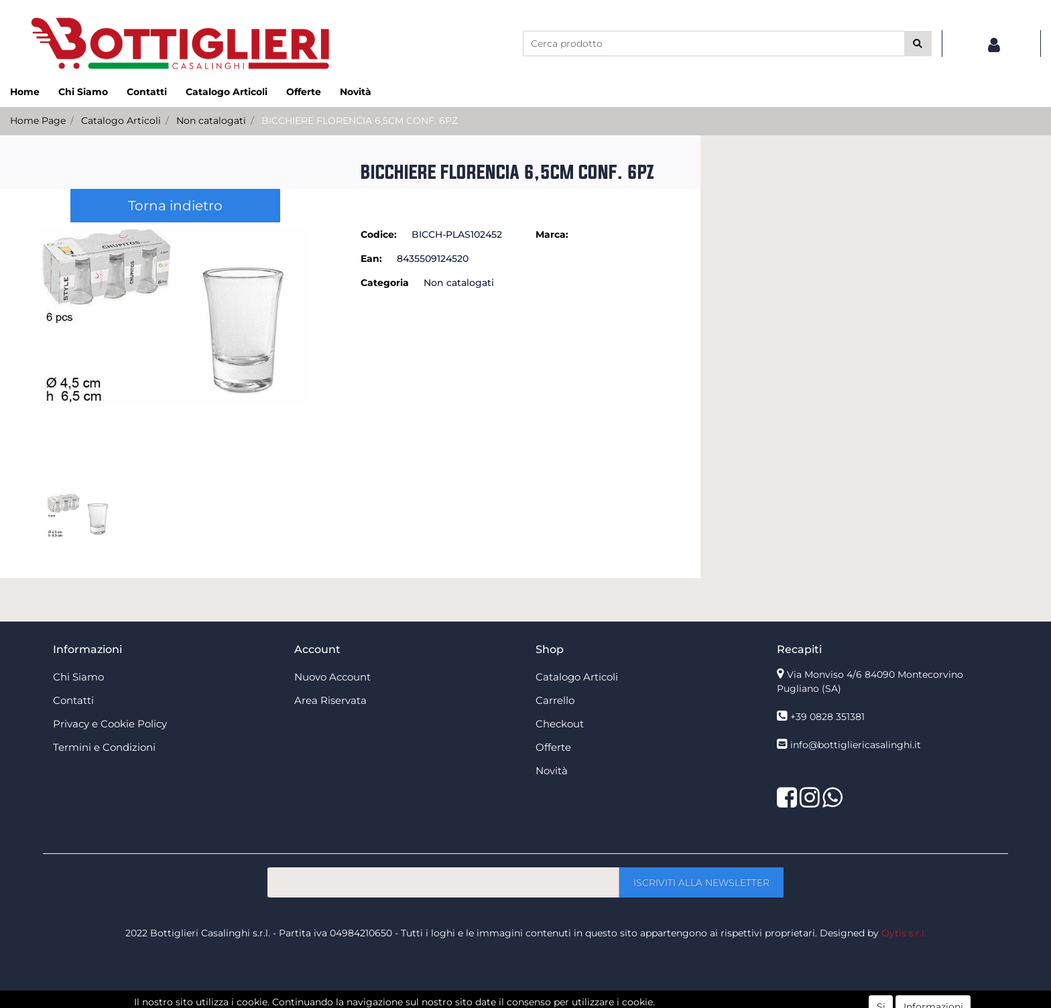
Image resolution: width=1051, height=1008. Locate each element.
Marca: (552, 234)
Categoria (385, 283)
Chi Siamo (83, 92)
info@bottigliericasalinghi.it (855, 745)
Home (25, 92)
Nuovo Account (332, 676)
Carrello (555, 700)
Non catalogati (211, 121)
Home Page (38, 121)
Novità (355, 92)
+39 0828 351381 (827, 717)
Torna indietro (175, 206)
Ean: (371, 259)
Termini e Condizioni (104, 747)
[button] (918, 43)
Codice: (379, 234)
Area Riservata (330, 700)
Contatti (147, 92)
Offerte (303, 92)
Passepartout (554, 1001)
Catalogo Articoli (226, 92)
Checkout (560, 723)
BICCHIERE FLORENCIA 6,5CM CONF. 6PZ (359, 121)
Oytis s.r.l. (903, 933)
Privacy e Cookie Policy (110, 723)
